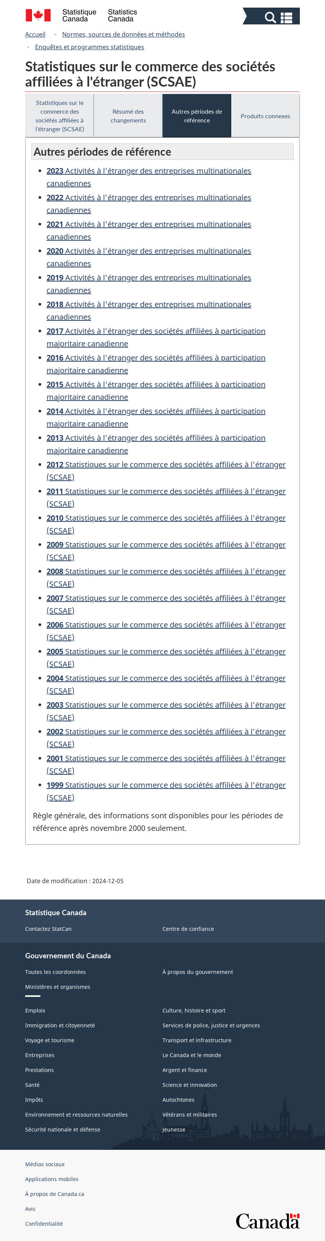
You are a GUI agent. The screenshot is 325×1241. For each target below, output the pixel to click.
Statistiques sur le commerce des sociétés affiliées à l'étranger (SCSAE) (59, 115)
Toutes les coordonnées (55, 971)
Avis (30, 1208)
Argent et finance (184, 1070)
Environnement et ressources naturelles (76, 1114)
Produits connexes (265, 115)
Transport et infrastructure (197, 1040)
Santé (32, 1084)
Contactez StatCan (48, 928)
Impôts (34, 1099)
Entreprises (40, 1055)
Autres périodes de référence (197, 116)
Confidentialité (44, 1223)
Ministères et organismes (57, 986)
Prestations (39, 1070)
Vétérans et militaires (189, 1114)
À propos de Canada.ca (54, 1194)
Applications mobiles (52, 1179)
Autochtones (178, 1099)
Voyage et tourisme (49, 1040)
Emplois (35, 1010)
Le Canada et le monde (191, 1055)
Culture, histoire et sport (193, 1010)
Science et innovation (189, 1084)
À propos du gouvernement (197, 971)
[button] (272, 17)
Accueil (35, 34)
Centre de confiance (188, 928)
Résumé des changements (128, 116)
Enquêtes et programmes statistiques (89, 47)
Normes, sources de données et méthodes (123, 34)
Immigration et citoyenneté (60, 1025)
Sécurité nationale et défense (62, 1129)
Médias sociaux (44, 1164)
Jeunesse (173, 1129)
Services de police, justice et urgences (211, 1025)
